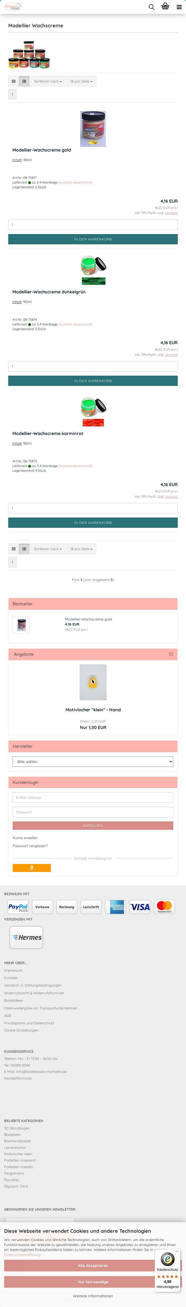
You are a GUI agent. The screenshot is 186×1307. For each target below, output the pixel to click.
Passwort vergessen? (30, 846)
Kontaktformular (18, 1078)
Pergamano (14, 1173)
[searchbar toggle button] (151, 7)
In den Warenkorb (93, 239)
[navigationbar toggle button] (179, 7)
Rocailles (11, 1180)
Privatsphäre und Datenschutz (29, 1023)
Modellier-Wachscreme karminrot (47, 433)
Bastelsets (12, 1134)
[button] (13, 81)
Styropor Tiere (16, 1186)
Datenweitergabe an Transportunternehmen (41, 1008)
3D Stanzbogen (17, 1128)
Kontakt (10, 977)
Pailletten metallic (18, 1167)
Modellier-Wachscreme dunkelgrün (49, 292)
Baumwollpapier (17, 1141)
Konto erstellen (25, 838)
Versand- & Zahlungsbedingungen (33, 985)
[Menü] (177, 1252)
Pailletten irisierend (20, 1160)
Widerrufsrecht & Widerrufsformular (34, 993)
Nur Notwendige (93, 1281)
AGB (7, 1015)
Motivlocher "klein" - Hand (93, 709)
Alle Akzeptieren (93, 1265)
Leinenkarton (15, 1147)
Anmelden (93, 825)
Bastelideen (13, 1000)
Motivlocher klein (18, 1154)
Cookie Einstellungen (21, 1030)
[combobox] (48, 81)
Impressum (13, 970)
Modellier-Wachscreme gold (41, 150)
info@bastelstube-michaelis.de (41, 1071)
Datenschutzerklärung (22, 1254)
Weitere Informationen (93, 1295)
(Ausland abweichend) (75, 182)
